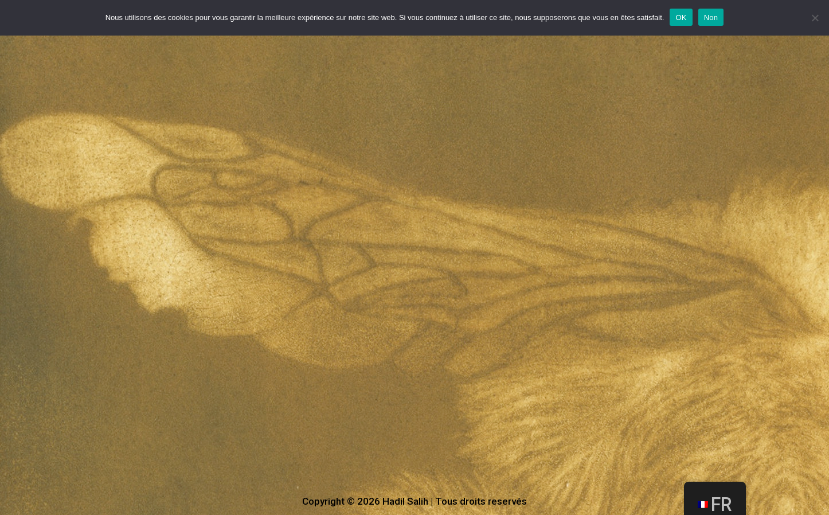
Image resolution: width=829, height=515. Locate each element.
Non (711, 17)
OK (680, 17)
